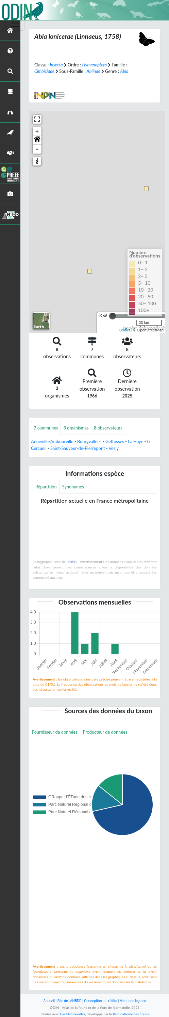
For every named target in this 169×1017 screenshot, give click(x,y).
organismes (76, 428)
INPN (72, 562)
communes (46, 428)
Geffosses (114, 441)
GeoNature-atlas (72, 1014)
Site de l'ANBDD (69, 1001)
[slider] (112, 316)
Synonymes (73, 486)
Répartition (46, 486)
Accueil (49, 1001)
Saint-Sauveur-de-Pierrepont (77, 448)
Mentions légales (133, 1001)
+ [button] (37, 131)
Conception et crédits (100, 1001)
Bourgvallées (89, 441)
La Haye (135, 441)
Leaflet (125, 330)
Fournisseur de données (55, 732)
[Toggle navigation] (14, 24)
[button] (37, 140)
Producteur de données (105, 732)
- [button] (37, 149)
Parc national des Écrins (131, 1014)
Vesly (113, 448)
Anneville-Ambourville (52, 441)
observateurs (108, 428)
